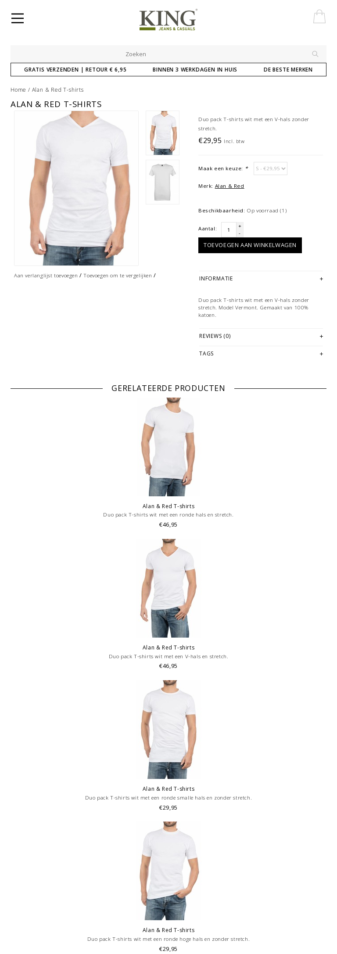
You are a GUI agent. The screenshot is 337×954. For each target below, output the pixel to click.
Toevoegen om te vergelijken (117, 275)
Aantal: (207, 228)
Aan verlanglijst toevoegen (46, 275)
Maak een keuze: (222, 168)
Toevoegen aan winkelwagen (250, 245)
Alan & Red (229, 186)
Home (18, 89)
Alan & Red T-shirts (58, 89)
